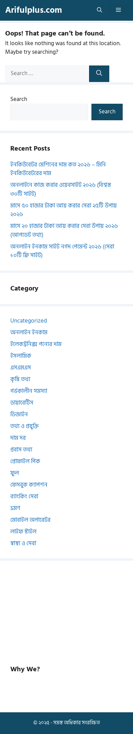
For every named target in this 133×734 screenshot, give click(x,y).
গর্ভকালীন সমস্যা (28, 391)
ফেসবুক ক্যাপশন (28, 485)
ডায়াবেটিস (21, 403)
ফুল (14, 473)
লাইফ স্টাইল (23, 532)
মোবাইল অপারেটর (30, 520)
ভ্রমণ (15, 508)
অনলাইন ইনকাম (28, 332)
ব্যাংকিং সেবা (24, 496)
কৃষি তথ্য (20, 379)
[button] (99, 10)
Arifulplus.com (33, 10)
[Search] (99, 73)
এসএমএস (20, 368)
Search (18, 99)
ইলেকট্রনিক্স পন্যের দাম (36, 344)
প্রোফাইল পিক (25, 461)
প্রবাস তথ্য (21, 450)
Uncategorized (28, 321)
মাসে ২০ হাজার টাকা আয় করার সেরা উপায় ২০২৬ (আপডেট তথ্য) (64, 230)
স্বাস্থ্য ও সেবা (23, 543)
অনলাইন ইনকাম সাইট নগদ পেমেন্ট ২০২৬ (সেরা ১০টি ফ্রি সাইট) (62, 251)
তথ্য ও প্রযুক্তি (24, 426)
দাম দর (18, 438)
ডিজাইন (19, 414)
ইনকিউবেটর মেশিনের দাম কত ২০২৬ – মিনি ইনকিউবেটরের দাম (58, 169)
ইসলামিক (20, 356)
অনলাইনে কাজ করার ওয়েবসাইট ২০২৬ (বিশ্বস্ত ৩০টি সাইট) (60, 189)
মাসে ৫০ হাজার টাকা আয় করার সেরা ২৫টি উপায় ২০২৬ (63, 210)
